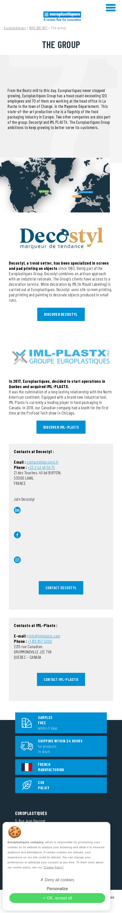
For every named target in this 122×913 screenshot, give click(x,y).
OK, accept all (57, 898)
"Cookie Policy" (53, 867)
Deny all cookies (57, 880)
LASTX (61, 427)
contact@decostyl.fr (43, 461)
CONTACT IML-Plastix (61, 679)
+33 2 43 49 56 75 (41, 467)
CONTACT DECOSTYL (61, 587)
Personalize (57, 889)
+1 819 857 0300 (40, 641)
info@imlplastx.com (44, 635)
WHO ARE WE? (38, 27)
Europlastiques (15, 27)
